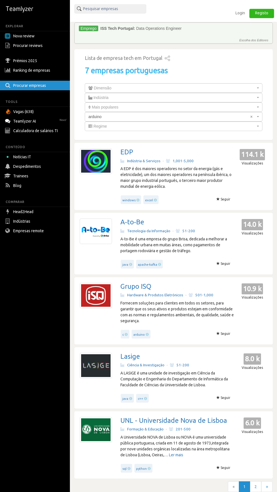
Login (240, 13)
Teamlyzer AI (36, 120)
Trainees (17, 176)
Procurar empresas (26, 85)
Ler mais (176, 455)
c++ (140, 398)
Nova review (20, 36)
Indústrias (18, 221)
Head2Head (19, 211)
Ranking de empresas (28, 70)
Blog (13, 185)
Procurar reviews (24, 45)
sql (124, 468)
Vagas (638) (20, 111)
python (141, 468)
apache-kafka (147, 264)
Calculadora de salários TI (32, 130)
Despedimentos (23, 166)
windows (129, 200)
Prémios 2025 (21, 60)
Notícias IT (19, 157)
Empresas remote (25, 231)
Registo (261, 13)
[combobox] (173, 88)
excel (149, 200)
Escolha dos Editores (253, 40)
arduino (139, 334)
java (125, 264)
